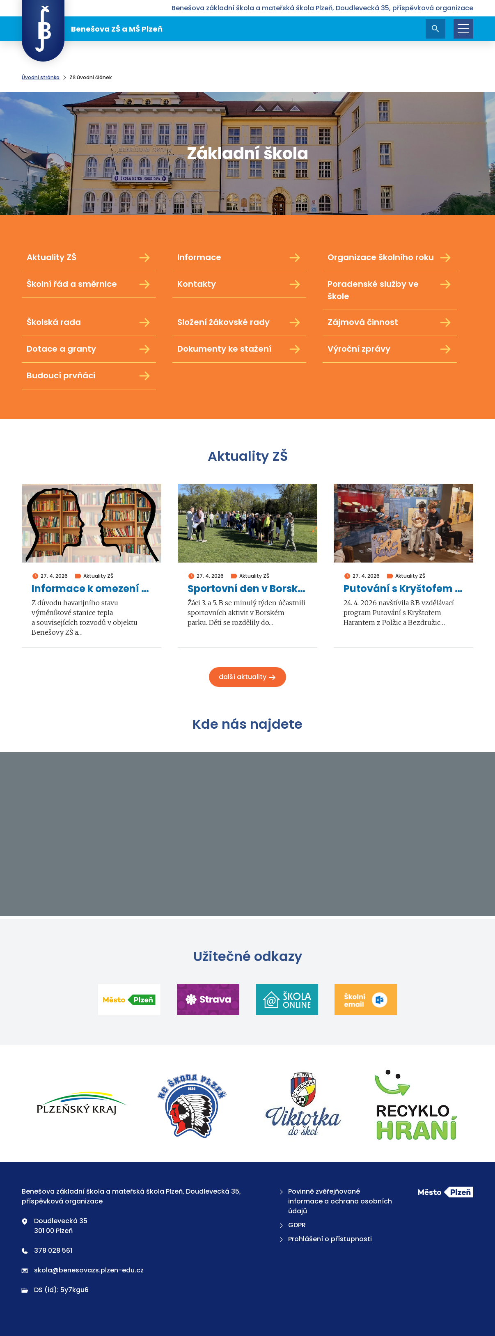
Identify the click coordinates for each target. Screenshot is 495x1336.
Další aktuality (247, 677)
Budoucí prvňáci (89, 375)
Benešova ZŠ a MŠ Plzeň (92, 28)
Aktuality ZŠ (89, 257)
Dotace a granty (89, 349)
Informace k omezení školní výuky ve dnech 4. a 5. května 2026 (91, 589)
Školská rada (89, 322)
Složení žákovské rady (239, 322)
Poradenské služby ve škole (390, 290)
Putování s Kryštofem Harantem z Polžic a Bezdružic (403, 589)
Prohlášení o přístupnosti (324, 1239)
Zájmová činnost (390, 322)
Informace (239, 257)
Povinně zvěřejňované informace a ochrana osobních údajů (334, 1201)
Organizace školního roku (390, 257)
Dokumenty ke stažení (239, 349)
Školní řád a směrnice (89, 284)
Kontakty (239, 284)
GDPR (291, 1225)
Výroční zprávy (390, 349)
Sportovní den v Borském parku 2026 (247, 589)
